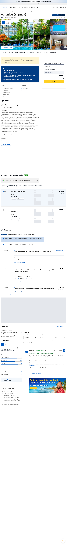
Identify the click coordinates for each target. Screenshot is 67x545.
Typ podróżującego (27, 334)
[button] (54, 60)
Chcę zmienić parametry (19, 262)
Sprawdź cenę (59, 250)
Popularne (4, 244)
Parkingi (16, 244)
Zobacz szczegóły (18, 291)
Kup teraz (54, 81)
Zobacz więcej (6, 144)
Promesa (31, 244)
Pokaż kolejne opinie (36, 373)
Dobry (7, 22)
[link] (5, 7)
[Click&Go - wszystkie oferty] (18, 105)
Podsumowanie (60, 78)
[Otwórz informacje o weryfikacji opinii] (21, 332)
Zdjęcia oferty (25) (7, 47)
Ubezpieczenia (23, 244)
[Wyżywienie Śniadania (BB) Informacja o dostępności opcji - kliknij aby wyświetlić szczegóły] (54, 72)
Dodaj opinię (60, 326)
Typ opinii (54, 334)
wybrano (6, 191)
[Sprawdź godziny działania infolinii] (38, 3)
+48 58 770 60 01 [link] (34, 3)
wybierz (6, 210)
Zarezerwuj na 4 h (54, 85)
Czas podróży (41, 334)
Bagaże (10, 244)
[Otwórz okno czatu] (63, 541)
